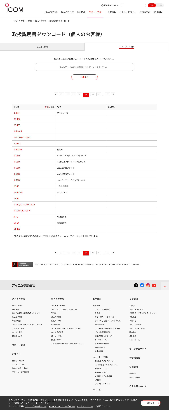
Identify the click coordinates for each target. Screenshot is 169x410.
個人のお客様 (67, 11)
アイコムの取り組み (137, 331)
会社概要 (132, 320)
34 (79, 98)
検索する (84, 80)
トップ (15, 20)
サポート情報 (95, 11)
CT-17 (16, 226)
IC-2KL (16, 201)
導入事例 (15, 312)
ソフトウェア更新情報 (20, 375)
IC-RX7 (17, 116)
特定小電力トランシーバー (105, 320)
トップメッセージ (136, 312)
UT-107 (17, 232)
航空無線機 (99, 354)
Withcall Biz (99, 327)
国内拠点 (132, 335)
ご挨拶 (132, 308)
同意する (150, 404)
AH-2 (16, 219)
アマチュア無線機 (58, 308)
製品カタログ (17, 320)
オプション (97, 392)
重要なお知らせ (18, 363)
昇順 (47, 109)
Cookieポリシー (85, 406)
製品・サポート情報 (20, 371)
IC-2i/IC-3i (18, 195)
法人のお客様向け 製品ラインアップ (26, 316)
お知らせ (16, 357)
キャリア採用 (134, 380)
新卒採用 (132, 376)
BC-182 (17, 122)
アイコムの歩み (135, 327)
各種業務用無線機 (102, 346)
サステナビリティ (127, 11)
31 (57, 98)
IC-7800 (17, 158)
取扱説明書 (16, 323)
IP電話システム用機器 (103, 379)
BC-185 (17, 128)
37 (101, 98)
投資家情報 (145, 11)
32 (65, 98)
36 (94, 98)
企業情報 (112, 11)
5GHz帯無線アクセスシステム (106, 368)
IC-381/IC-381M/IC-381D (24, 207)
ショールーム (134, 343)
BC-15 (16, 189)
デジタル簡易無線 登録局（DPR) (107, 331)
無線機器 (96, 308)
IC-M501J (18, 134)
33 (72, 98)
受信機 (53, 316)
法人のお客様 (51, 11)
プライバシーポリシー (35, 406)
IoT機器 (98, 383)
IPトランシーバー (101, 343)
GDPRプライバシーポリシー (62, 406)
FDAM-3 (17, 146)
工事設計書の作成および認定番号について (67, 346)
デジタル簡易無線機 (102, 335)
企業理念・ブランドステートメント (143, 316)
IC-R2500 (18, 152)
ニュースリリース (19, 367)
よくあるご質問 (18, 331)
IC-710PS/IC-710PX (22, 213)
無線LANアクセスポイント (105, 364)
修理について (17, 339)
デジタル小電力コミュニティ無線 (108, 323)
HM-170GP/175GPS (22, 140)
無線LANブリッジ (101, 375)
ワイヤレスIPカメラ (102, 387)
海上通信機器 (56, 320)
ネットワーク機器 (100, 360)
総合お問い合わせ (111, 5)
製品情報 (81, 11)
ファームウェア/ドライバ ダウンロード (27, 327)
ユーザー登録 (17, 335)
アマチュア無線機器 (102, 312)
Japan (152, 5)
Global (160, 5)
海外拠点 (132, 339)
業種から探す (17, 308)
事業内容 (132, 323)
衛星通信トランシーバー (104, 339)
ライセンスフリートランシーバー (64, 312)
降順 (52, 109)
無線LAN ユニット (102, 371)
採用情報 (158, 11)
